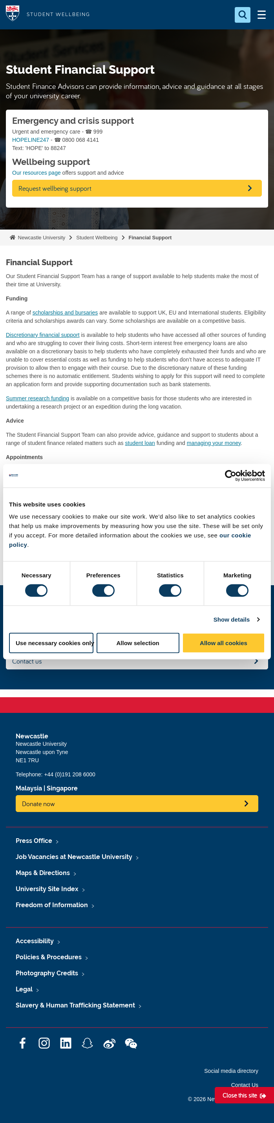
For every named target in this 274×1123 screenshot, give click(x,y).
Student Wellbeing (96, 238)
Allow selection (138, 643)
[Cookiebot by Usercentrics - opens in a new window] (230, 475)
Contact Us (244, 1085)
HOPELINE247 (30, 140)
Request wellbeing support (54, 188)
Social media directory (231, 1071)
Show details (232, 619)
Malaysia (29, 788)
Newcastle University (40, 238)
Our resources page (36, 173)
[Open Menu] (261, 15)
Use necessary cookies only (54, 643)
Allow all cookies (223, 643)
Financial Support (150, 238)
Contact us (27, 660)
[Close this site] (244, 1095)
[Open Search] (242, 15)
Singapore (62, 788)
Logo (12, 14)
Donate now (38, 803)
